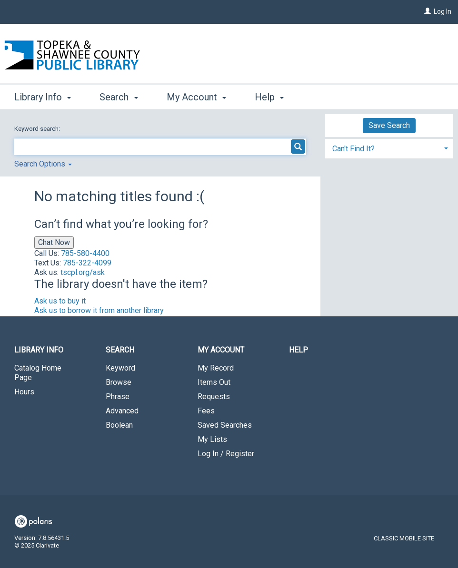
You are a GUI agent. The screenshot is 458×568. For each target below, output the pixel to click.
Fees (206, 410)
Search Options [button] (43, 163)
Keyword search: (37, 128)
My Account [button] (196, 97)
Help (298, 349)
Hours (24, 391)
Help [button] (269, 97)
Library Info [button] (42, 97)
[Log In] (427, 11)
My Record (216, 367)
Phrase (117, 396)
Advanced (122, 410)
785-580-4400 (85, 253)
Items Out (214, 382)
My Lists (212, 439)
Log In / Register (226, 453)
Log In (442, 11)
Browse (118, 382)
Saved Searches (225, 425)
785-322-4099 (87, 262)
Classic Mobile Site (404, 538)
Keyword (120, 367)
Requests (214, 396)
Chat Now (54, 242)
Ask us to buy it (60, 300)
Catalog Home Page (37, 372)
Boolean (119, 425)
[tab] (389, 147)
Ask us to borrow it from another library (99, 310)
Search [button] (119, 97)
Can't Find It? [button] (353, 148)
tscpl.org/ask (82, 272)
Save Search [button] (389, 125)
